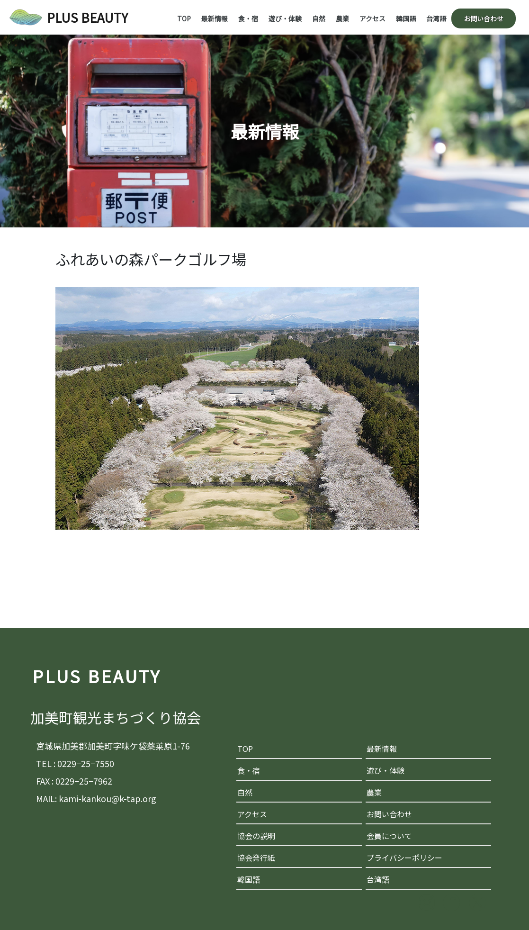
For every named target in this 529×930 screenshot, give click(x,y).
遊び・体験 (285, 18)
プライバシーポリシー (404, 857)
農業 (342, 18)
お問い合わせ (483, 18)
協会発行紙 (256, 857)
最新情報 (214, 18)
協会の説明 (256, 835)
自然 (318, 18)
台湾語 (436, 18)
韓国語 (406, 18)
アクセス (372, 18)
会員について (389, 835)
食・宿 (248, 18)
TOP (184, 18)
